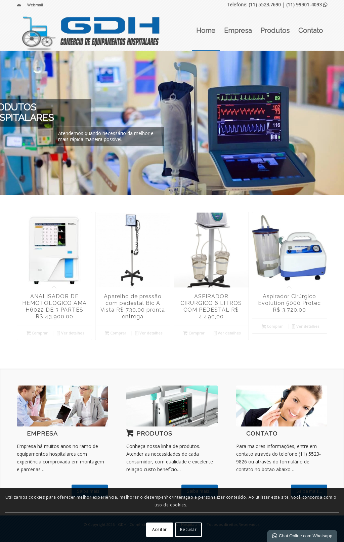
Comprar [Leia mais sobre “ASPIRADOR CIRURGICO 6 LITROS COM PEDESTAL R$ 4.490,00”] (194, 333)
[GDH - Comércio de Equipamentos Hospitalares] (91, 30)
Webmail (35, 4)
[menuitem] (33, 5)
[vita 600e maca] (171, 406)
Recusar (188, 529)
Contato (261, 433)
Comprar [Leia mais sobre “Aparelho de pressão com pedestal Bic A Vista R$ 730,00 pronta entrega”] (115, 333)
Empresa (42, 433)
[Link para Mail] (19, 5)
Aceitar (159, 529)
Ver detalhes (70, 333)
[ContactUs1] (281, 406)
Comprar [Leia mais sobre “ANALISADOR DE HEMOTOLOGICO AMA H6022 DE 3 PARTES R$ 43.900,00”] (37, 333)
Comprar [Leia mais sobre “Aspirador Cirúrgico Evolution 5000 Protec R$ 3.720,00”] (272, 327)
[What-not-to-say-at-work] (62, 406)
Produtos (154, 433)
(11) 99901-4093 (306, 4)
